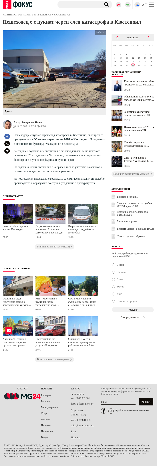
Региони (45, 401)
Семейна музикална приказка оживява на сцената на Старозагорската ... (139, 144)
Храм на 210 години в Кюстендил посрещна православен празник (14, 342)
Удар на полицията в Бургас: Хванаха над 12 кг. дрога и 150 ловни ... (138, 159)
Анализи (45, 419)
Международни (49, 407)
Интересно (47, 431)
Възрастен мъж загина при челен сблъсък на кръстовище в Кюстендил (49, 229)
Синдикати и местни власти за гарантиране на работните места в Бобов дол (81, 343)
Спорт (44, 413)
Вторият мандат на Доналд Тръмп (135, 228)
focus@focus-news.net (82, 403)
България (46, 395)
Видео (44, 437)
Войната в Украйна (127, 196)
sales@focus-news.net (82, 425)
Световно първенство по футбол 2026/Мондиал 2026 (134, 205)
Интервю (46, 425)
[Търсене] (78, 4)
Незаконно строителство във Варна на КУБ (132, 213)
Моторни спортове (127, 221)
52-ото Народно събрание (131, 236)
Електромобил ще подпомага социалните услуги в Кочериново (47, 342)
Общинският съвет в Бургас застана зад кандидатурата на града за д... (139, 98)
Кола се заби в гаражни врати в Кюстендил (15, 228)
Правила (75, 437)
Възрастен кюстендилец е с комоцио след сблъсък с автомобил (82, 229)
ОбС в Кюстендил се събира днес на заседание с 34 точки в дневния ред (82, 301)
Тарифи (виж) (78, 414)
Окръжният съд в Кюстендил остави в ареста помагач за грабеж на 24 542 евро (16, 302)
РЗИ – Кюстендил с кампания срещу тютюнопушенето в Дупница (46, 302)
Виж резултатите (133, 317)
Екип (73, 431)
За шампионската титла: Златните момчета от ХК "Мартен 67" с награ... (137, 114)
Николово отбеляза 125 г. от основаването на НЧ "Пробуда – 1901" (139, 129)
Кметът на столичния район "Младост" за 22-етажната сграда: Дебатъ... (139, 83)
